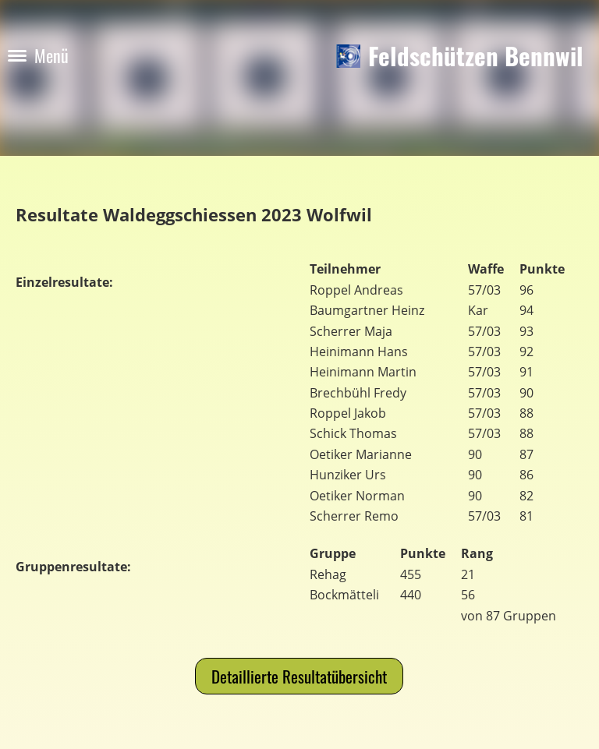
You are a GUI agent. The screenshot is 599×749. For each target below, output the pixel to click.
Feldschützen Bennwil (475, 55)
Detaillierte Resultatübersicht (299, 676)
